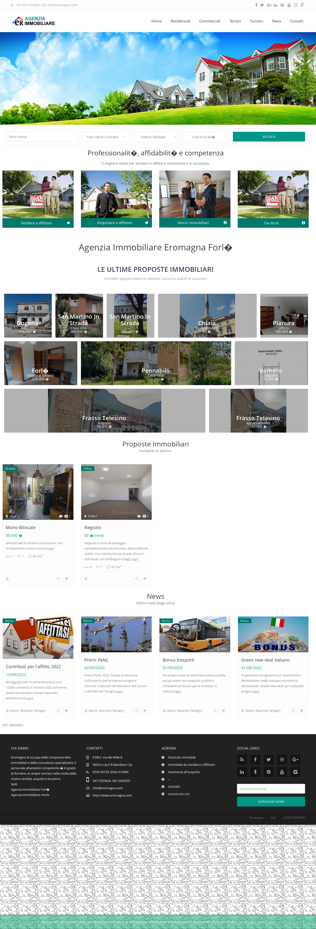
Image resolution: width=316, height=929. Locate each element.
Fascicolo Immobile (182, 758)
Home (156, 21)
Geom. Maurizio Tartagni (27, 713)
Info (273, 818)
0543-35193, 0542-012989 (110, 773)
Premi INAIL (96, 653)
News (276, 21)
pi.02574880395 (294, 818)
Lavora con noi (178, 795)
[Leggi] (49, 548)
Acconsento (246, 922)
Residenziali (180, 21)
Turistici (256, 21)
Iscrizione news (271, 802)
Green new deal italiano (265, 653)
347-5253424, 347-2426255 (111, 781)
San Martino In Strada (78, 319)
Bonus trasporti (178, 653)
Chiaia (207, 323)
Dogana (27, 323)
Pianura (284, 323)
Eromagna (256, 818)
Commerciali (209, 21)
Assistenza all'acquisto (184, 773)
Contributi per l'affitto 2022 (33, 660)
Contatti (296, 21)
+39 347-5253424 (27, 5)
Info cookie (266, 922)
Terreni (235, 21)
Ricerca (269, 136)
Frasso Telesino (104, 418)
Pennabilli (155, 370)
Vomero (271, 370)
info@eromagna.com (62, 5)
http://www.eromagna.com (112, 796)
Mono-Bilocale (20, 527)
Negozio (92, 527)
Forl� (40, 370)
